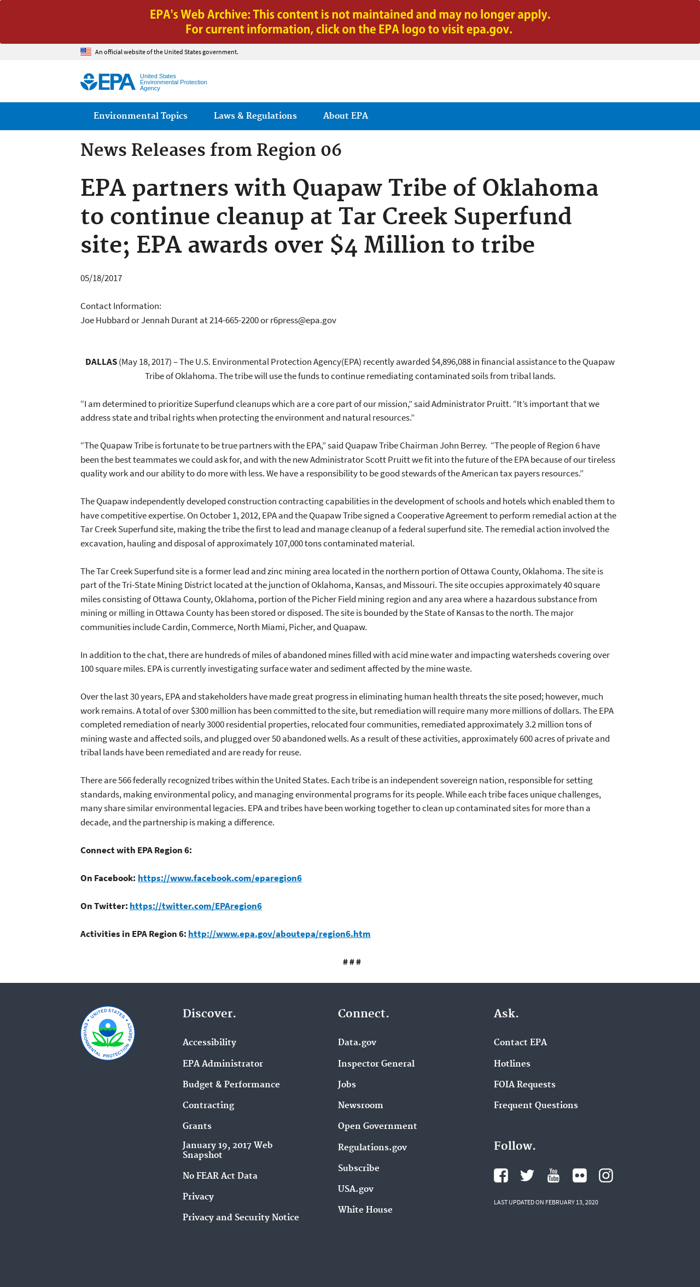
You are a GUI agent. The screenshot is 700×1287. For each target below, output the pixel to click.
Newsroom (360, 1106)
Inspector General (376, 1064)
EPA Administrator (223, 1064)
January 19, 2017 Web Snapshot (228, 1151)
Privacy (198, 1197)
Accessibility (209, 1043)
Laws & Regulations (255, 116)
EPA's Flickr (580, 1175)
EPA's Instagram (606, 1175)
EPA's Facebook (501, 1175)
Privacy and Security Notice (241, 1218)
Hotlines (512, 1064)
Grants (197, 1127)
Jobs (347, 1085)
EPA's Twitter (527, 1175)
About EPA (345, 116)
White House (365, 1210)
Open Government (377, 1127)
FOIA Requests (525, 1085)
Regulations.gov (372, 1148)
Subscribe (359, 1169)
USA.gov (356, 1190)
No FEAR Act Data (220, 1176)
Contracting (208, 1106)
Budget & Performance (231, 1085)
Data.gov (357, 1043)
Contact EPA (520, 1043)
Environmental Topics (141, 116)
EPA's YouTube (553, 1175)
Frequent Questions (536, 1106)
